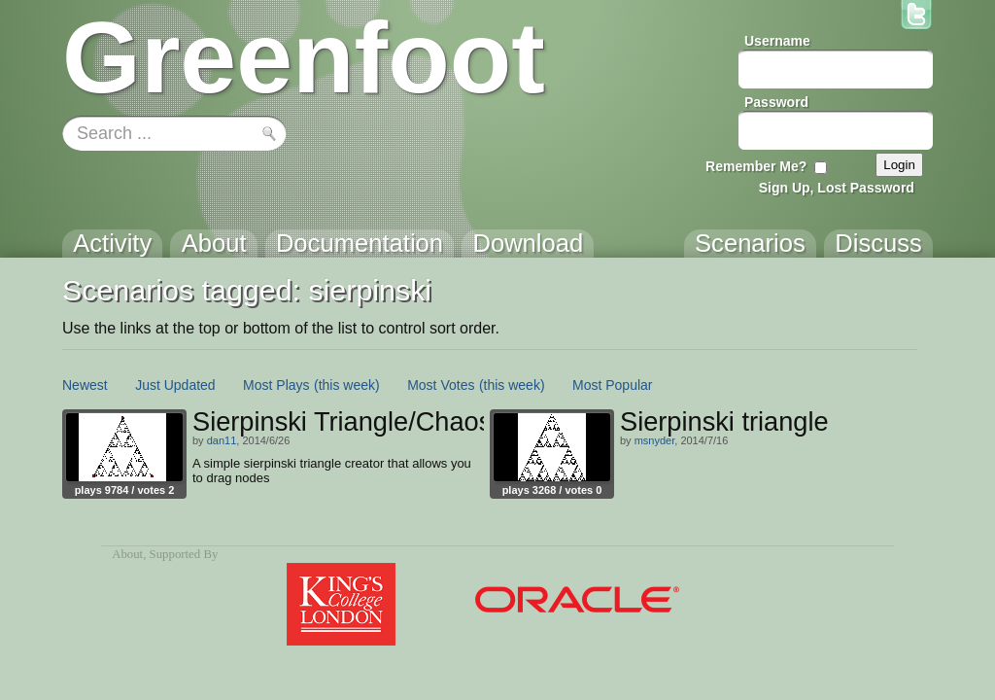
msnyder (655, 440)
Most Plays (276, 385)
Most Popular (612, 385)
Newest (85, 385)
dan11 (222, 440)
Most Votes (440, 385)
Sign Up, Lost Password (836, 187)
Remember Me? (755, 166)
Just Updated (175, 385)
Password (776, 102)
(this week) (347, 385)
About (127, 554)
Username (777, 41)
